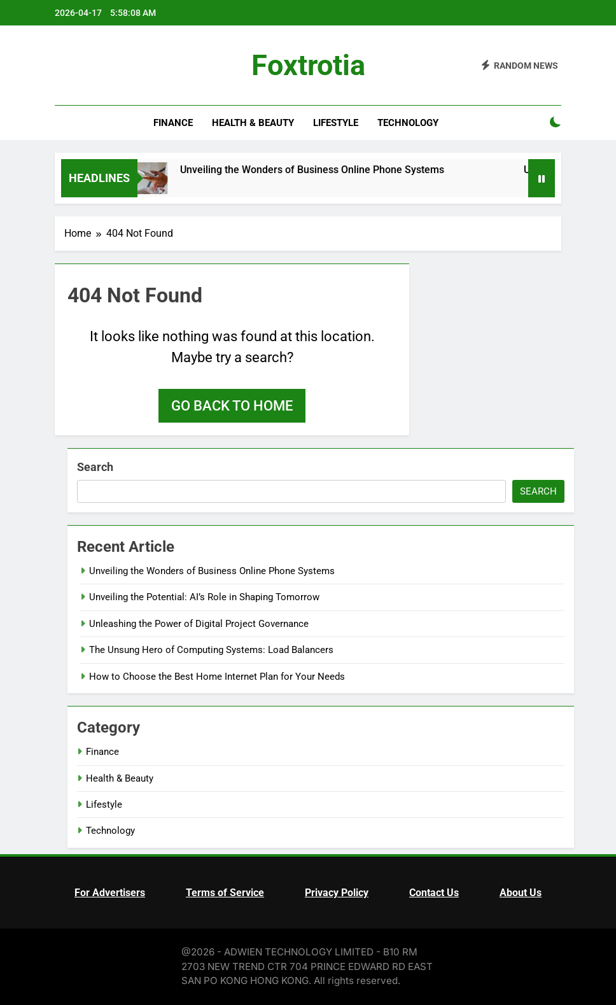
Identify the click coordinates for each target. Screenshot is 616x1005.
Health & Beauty (253, 123)
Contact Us (434, 893)
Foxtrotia (308, 65)
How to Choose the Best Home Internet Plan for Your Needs (217, 676)
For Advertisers (109, 893)
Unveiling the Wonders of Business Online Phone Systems (321, 170)
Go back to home (232, 406)
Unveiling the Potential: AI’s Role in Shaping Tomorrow (204, 597)
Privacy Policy (336, 893)
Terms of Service (225, 893)
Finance (173, 123)
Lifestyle (335, 123)
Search (95, 467)
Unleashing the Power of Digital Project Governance (199, 623)
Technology (407, 123)
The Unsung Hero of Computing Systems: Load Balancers (211, 650)
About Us (521, 893)
